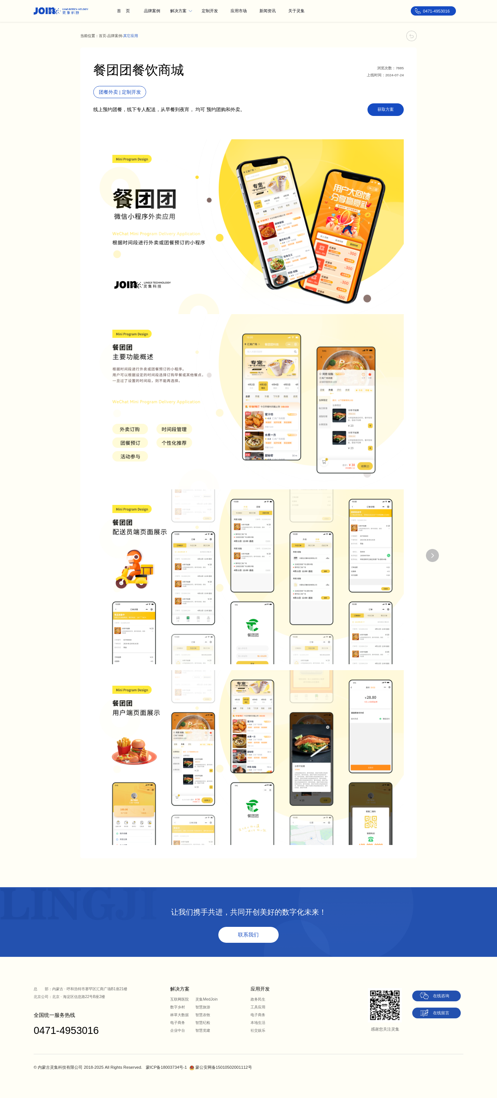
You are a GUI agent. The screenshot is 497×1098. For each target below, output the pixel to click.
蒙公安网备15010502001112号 (223, 1067)
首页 (102, 36)
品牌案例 (114, 36)
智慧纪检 (202, 1023)
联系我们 (248, 935)
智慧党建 (202, 1030)
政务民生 (258, 999)
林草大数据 (179, 1015)
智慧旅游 (202, 1007)
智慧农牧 (202, 1015)
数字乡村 (177, 1007)
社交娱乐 (258, 1030)
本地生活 (258, 1023)
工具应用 (258, 1007)
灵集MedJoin (206, 999)
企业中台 (177, 1030)
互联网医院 (179, 999)
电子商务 (177, 1023)
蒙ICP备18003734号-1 (166, 1067)
